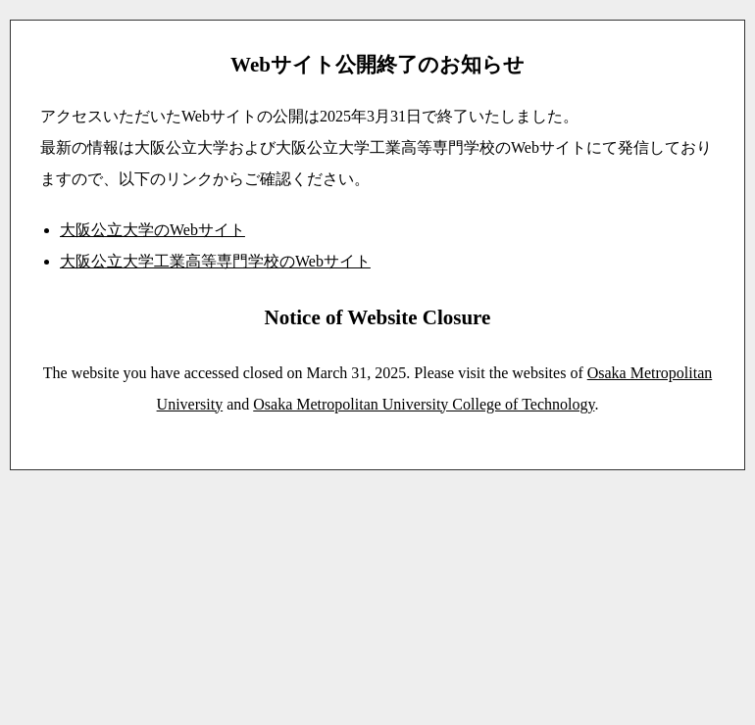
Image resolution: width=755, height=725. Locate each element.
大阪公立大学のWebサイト (152, 229)
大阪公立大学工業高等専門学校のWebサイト (215, 261)
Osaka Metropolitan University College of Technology (423, 404)
